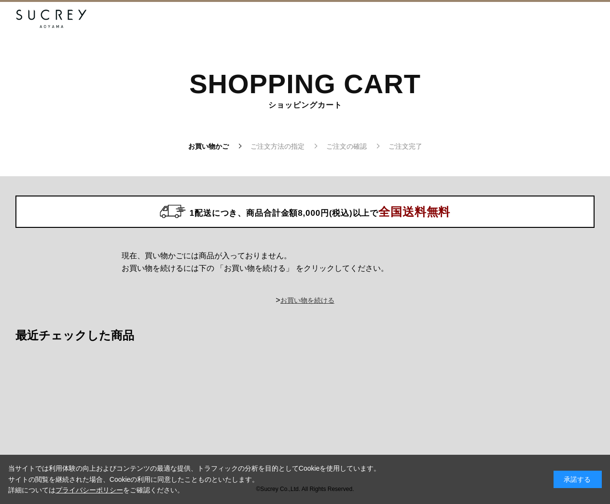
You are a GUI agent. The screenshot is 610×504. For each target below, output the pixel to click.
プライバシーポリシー (89, 490)
